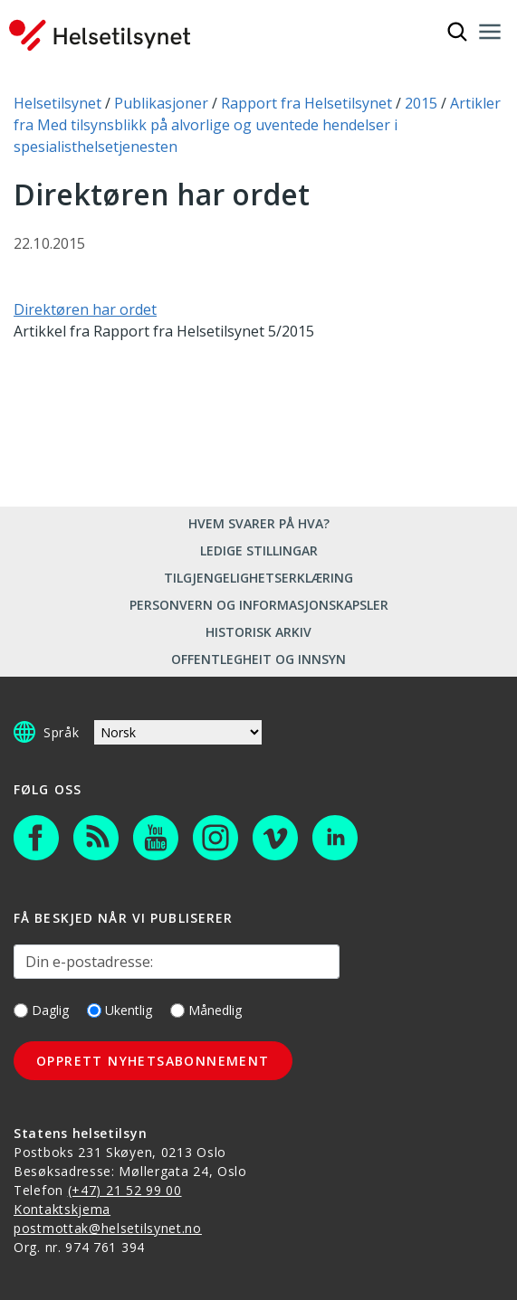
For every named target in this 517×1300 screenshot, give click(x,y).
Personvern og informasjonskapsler (258, 604)
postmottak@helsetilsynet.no (108, 1228)
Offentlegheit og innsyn (258, 659)
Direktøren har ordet (85, 309)
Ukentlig (119, 1010)
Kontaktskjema (62, 1209)
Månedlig (206, 1010)
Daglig (41, 1010)
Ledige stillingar (259, 550)
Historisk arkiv (258, 632)
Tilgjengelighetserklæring (258, 577)
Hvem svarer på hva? (259, 523)
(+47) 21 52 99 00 (125, 1190)
